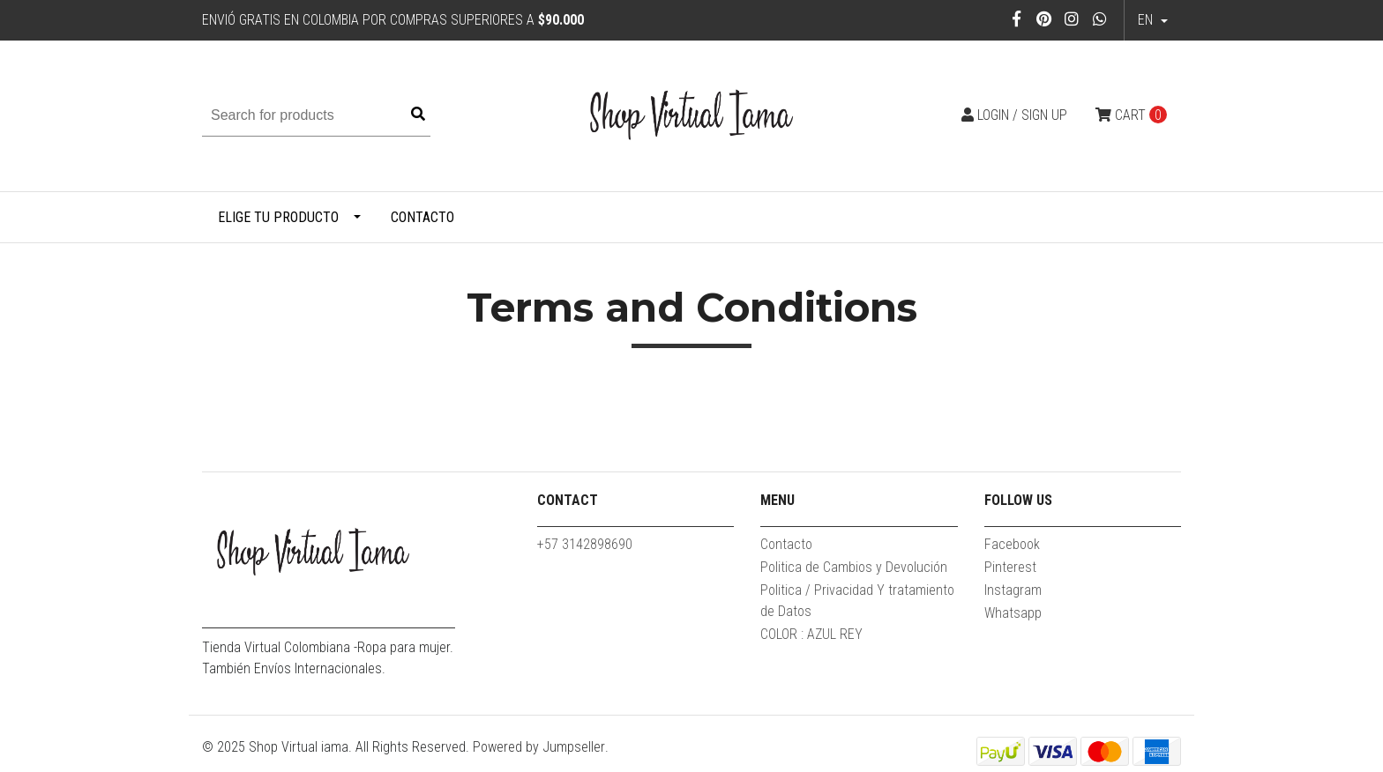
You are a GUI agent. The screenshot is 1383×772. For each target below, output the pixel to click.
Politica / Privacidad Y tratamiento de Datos (857, 601)
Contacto (422, 217)
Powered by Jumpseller (539, 747)
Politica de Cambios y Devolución (853, 567)
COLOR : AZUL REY (811, 634)
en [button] (1147, 19)
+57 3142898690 (584, 544)
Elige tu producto (278, 217)
